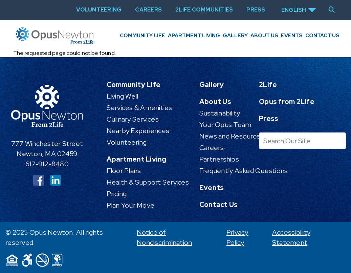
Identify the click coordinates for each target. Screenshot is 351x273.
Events (292, 35)
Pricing (117, 193)
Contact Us (322, 35)
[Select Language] (298, 10)
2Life (268, 84)
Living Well (122, 96)
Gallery (235, 35)
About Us (264, 35)
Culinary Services (133, 119)
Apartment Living (194, 35)
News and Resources (231, 136)
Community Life (142, 35)
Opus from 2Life (286, 101)
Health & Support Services (148, 182)
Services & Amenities (139, 107)
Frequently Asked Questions (243, 170)
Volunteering (127, 142)
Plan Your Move (131, 205)
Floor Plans (124, 170)
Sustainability (219, 113)
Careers (211, 147)
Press (268, 118)
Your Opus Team (225, 124)
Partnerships (219, 159)
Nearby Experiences (138, 130)
